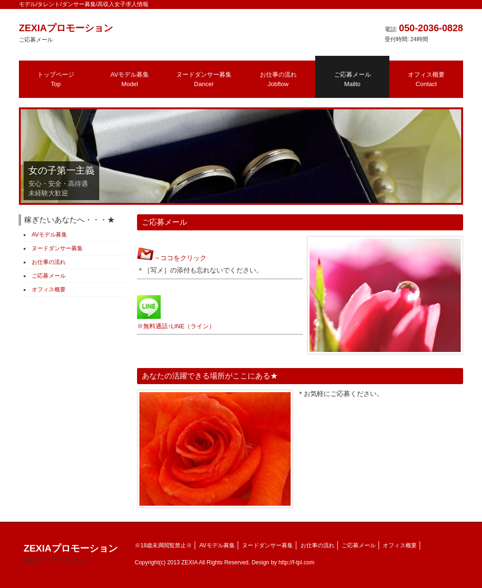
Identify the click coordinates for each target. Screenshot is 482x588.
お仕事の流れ (278, 79)
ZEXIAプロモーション (71, 553)
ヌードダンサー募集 (204, 79)
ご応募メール (352, 79)
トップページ (55, 79)
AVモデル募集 (130, 79)
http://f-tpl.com (296, 562)
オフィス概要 (426, 79)
